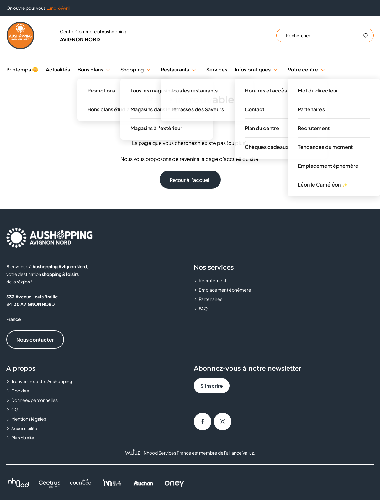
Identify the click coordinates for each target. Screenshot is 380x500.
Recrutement (212, 280)
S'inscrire (211, 385)
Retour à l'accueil (190, 179)
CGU (16, 409)
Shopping (132, 69)
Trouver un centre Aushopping (41, 381)
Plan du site (22, 437)
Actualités (58, 69)
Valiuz (248, 452)
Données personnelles (34, 400)
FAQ (203, 308)
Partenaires (210, 299)
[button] (108, 69)
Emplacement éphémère (225, 289)
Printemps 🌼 (22, 69)
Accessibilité (24, 428)
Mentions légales (28, 419)
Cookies (20, 390)
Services (216, 69)
